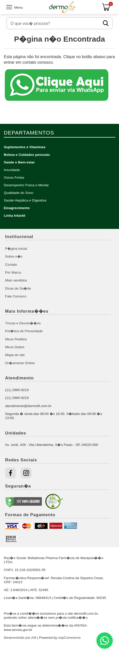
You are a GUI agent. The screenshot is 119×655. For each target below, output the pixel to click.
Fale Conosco (15, 296)
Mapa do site (15, 355)
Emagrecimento (17, 208)
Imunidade (12, 170)
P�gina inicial (16, 248)
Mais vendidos (16, 280)
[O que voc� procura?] (54, 23)
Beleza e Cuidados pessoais (27, 155)
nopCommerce (69, 638)
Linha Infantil (14, 215)
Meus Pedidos (16, 339)
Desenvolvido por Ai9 (20, 638)
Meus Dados (14, 347)
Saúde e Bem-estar (19, 162)
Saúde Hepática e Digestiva (25, 200)
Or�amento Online (20, 363)
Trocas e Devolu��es (23, 323)
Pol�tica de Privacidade (24, 331)
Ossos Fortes (14, 177)
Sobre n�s (13, 256)
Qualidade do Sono (18, 193)
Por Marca (13, 272)
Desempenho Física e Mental (26, 185)
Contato (11, 264)
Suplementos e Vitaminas (24, 147)
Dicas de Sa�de (18, 288)
